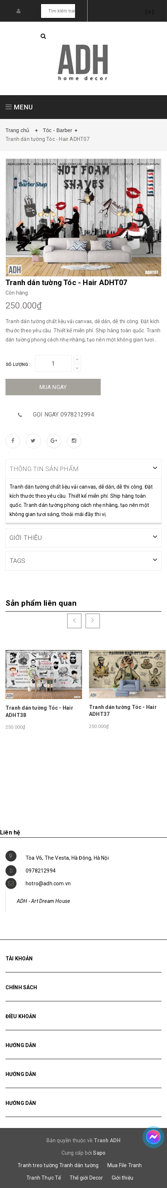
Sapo (99, 1152)
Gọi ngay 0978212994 (63, 414)
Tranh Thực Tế (43, 1177)
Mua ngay (53, 387)
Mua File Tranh (124, 1165)
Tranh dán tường (79, 1165)
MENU (19, 107)
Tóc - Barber (57, 130)
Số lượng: (17, 364)
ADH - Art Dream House (43, 900)
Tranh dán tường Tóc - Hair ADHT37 (123, 710)
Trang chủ (19, 130)
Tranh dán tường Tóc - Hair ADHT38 (39, 710)
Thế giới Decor (86, 1177)
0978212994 (41, 870)
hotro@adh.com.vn (48, 883)
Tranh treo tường (38, 1165)
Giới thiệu (122, 1177)
